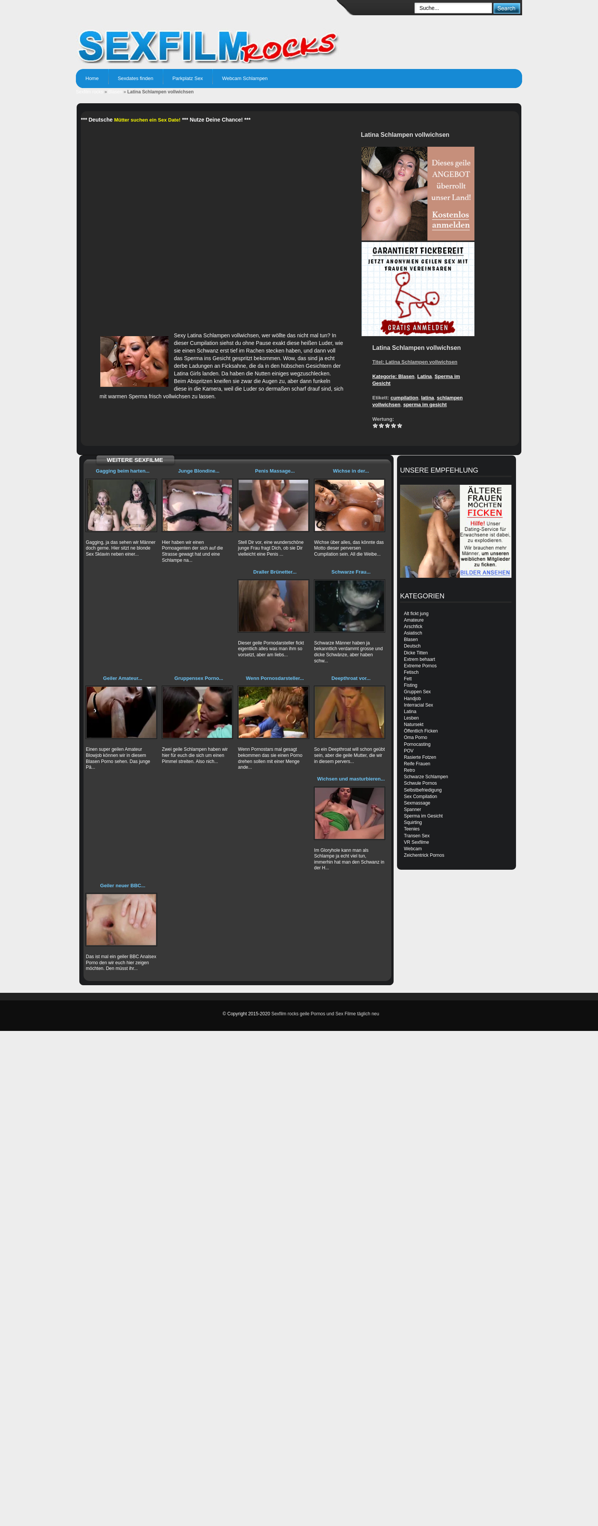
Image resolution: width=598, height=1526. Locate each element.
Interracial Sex (418, 705)
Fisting (410, 685)
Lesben (411, 718)
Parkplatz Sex (187, 78)
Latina (424, 376)
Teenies (412, 829)
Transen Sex (417, 835)
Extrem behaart (419, 659)
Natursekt (413, 724)
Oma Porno (415, 737)
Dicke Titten (416, 653)
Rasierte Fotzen (420, 757)
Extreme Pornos (420, 665)
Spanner (412, 809)
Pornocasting (417, 744)
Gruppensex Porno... (198, 678)
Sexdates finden (135, 78)
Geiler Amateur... (122, 678)
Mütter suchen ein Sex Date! (147, 120)
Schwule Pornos (420, 783)
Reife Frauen (417, 763)
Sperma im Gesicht (423, 816)
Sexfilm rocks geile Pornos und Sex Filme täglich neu (325, 1013)
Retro (409, 770)
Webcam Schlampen (245, 78)
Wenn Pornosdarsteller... (275, 678)
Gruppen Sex (417, 691)
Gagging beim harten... (123, 471)
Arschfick (413, 626)
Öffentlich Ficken (421, 731)
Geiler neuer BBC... (122, 885)
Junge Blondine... (198, 471)
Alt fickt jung (416, 613)
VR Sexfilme (416, 842)
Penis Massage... (275, 471)
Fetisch (411, 672)
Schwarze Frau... (351, 572)
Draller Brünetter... (274, 572)
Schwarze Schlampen (426, 776)
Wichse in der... (351, 471)
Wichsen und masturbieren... (351, 779)
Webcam (413, 848)
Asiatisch (413, 633)
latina (427, 398)
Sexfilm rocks (89, 92)
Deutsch (412, 646)
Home (92, 78)
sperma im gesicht (425, 404)
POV (408, 750)
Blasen (115, 92)
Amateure (414, 620)
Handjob (412, 698)
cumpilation (404, 398)
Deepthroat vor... (351, 678)
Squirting (413, 822)
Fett (408, 678)
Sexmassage (417, 803)
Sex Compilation (420, 796)
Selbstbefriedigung (423, 790)
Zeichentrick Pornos (424, 855)
